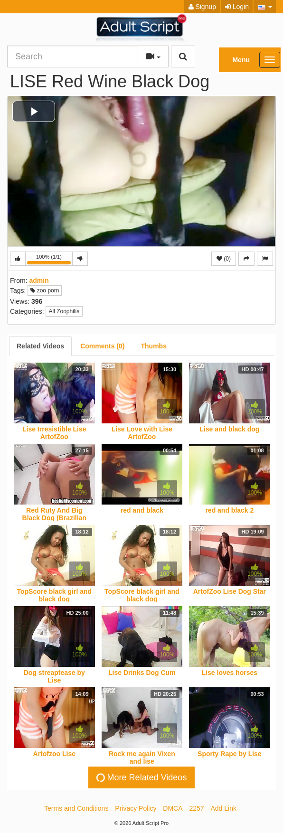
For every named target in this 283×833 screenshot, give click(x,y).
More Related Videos (141, 777)
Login (237, 6)
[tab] (40, 346)
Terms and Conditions (76, 808)
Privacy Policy (135, 808)
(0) (224, 258)
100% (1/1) (50, 260)
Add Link (223, 808)
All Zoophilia (63, 311)
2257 (196, 808)
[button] (265, 6)
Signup (202, 6)
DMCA (172, 808)
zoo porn (44, 290)
